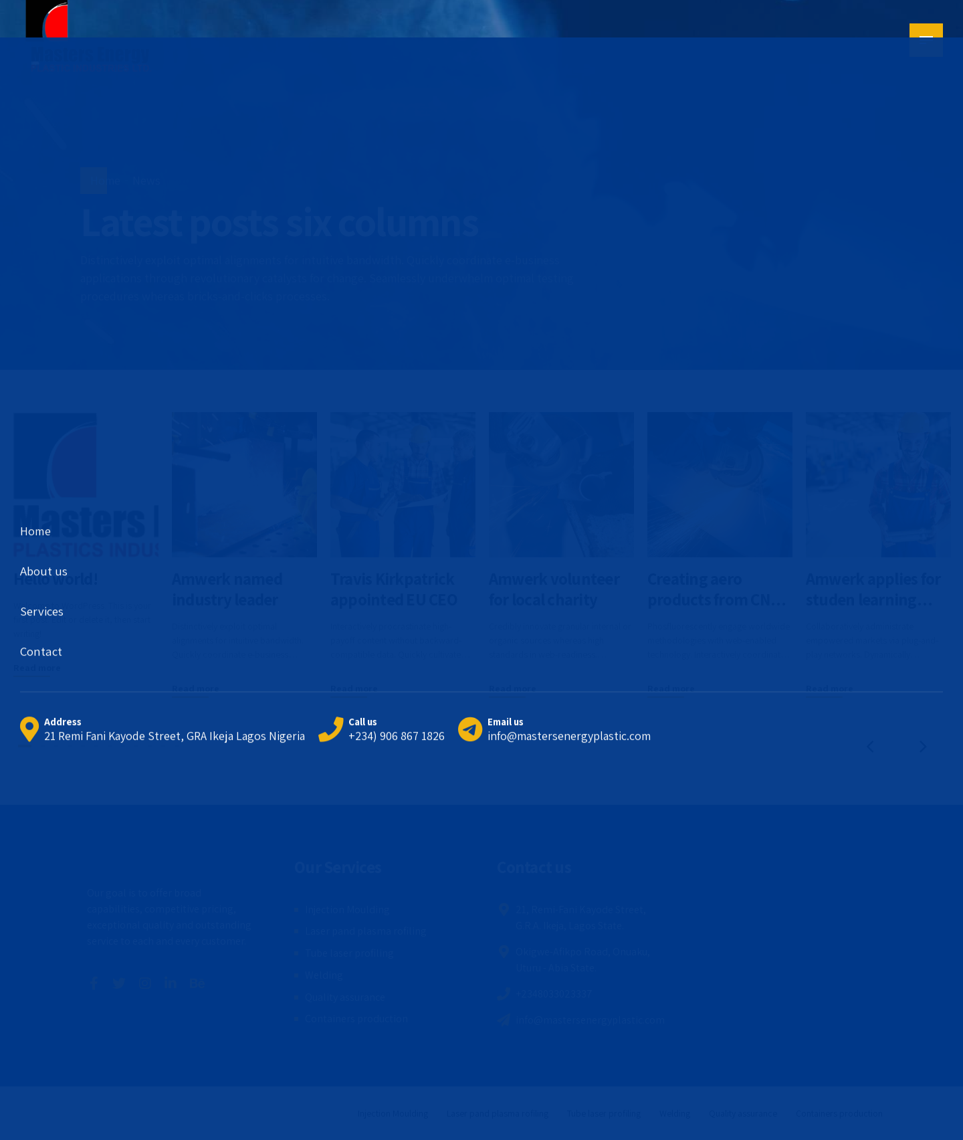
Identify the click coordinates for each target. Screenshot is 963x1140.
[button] (869, 746)
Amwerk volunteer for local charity (554, 588)
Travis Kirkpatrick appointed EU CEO (393, 588)
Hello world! (55, 578)
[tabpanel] (86, 545)
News (146, 180)
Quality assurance (345, 997)
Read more (37, 668)
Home (105, 180)
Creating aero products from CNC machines (713, 599)
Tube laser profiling (349, 953)
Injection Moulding (347, 909)
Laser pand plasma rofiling (366, 931)
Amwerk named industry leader (227, 588)
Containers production (356, 1019)
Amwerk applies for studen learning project (873, 599)
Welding (324, 975)
